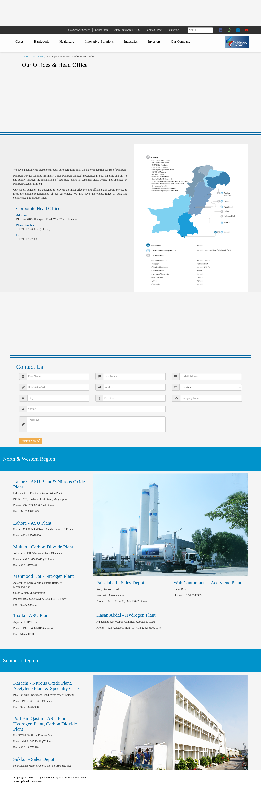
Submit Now (31, 440)
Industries (131, 41)
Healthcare (66, 41)
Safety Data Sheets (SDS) (127, 29)
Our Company (180, 41)
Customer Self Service (78, 29)
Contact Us (173, 29)
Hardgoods (41, 41)
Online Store (101, 29)
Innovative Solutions (99, 41)
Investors (154, 41)
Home (25, 56)
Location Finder (154, 29)
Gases (19, 41)
